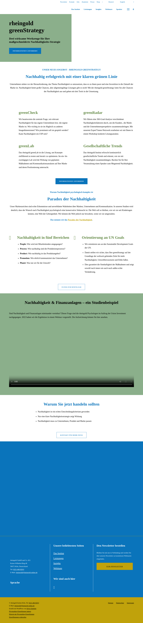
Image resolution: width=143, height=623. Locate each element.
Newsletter (63, 2)
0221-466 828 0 (18, 569)
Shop (98, 2)
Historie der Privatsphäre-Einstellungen (21, 614)
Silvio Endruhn (31, 609)
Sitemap (110, 603)
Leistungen (88, 9)
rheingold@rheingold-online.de (26, 572)
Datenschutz (120, 603)
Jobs (78, 2)
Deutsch (111, 2)
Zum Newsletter (114, 566)
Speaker (119, 9)
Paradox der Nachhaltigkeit (80, 220)
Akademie (85, 2)
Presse (92, 2)
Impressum (130, 603)
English (122, 2)
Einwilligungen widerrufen (17, 617)
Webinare (108, 9)
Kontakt (71, 2)
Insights (98, 9)
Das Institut (75, 9)
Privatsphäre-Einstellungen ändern (20, 611)
